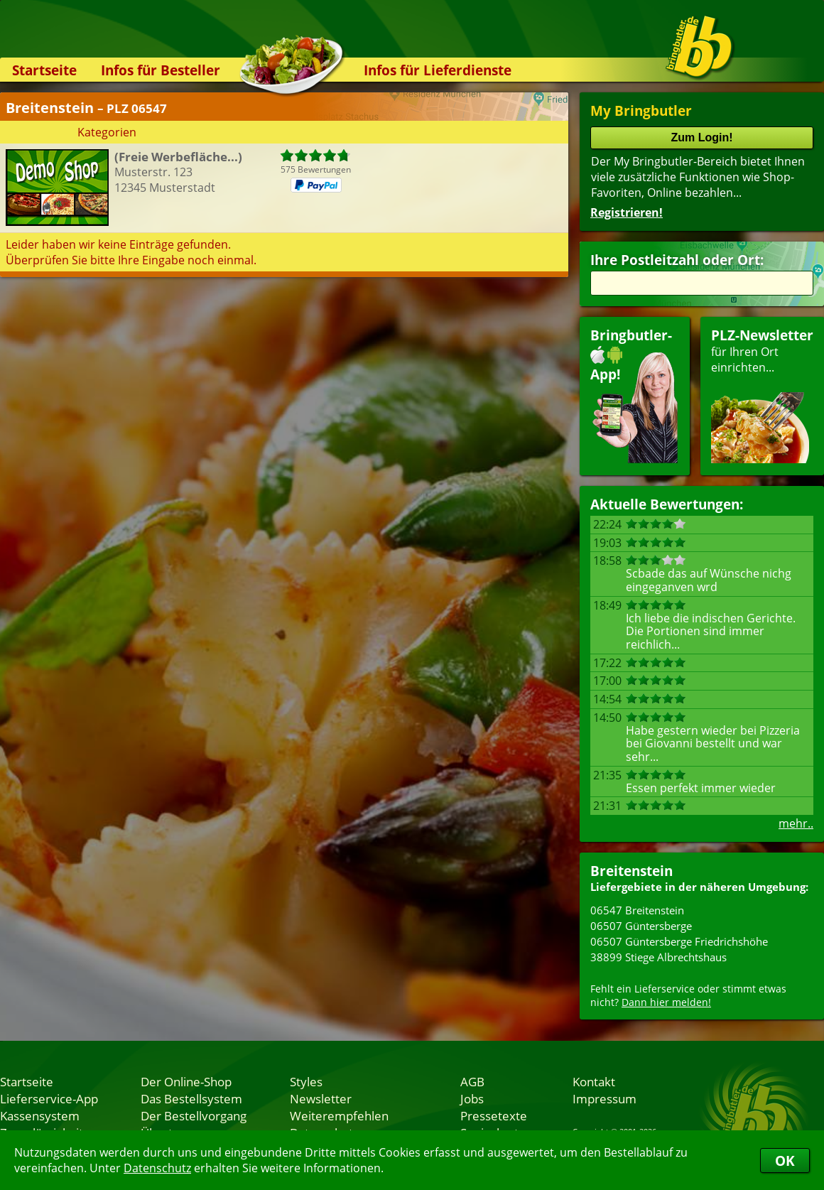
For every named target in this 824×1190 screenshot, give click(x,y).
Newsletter (321, 1098)
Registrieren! (626, 212)
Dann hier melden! (666, 1002)
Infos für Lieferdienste (437, 70)
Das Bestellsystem (191, 1098)
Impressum (604, 1098)
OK (785, 1160)
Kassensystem (40, 1115)
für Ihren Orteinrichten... (762, 394)
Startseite (44, 70)
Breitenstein (631, 871)
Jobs (472, 1098)
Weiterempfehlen (339, 1115)
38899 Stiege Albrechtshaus (658, 957)
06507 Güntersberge (641, 926)
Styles (306, 1081)
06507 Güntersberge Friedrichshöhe (679, 941)
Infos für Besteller (160, 70)
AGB (472, 1081)
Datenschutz (157, 1168)
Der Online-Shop (186, 1081)
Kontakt (594, 1081)
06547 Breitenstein (637, 910)
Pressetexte (493, 1115)
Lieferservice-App (49, 1098)
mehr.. (796, 823)
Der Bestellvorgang (193, 1115)
